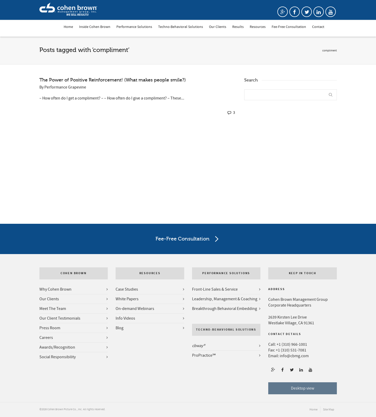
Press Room (49, 328)
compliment (329, 50)
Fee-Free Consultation (289, 27)
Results (238, 27)
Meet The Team (52, 308)
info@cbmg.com (294, 356)
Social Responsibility (57, 357)
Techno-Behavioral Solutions (180, 27)
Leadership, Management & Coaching (224, 299)
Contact (318, 27)
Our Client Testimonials (59, 318)
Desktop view (302, 388)
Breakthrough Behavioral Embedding (224, 308)
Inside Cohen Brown (94, 27)
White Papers (127, 299)
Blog (119, 328)
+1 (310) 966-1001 (292, 344)
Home (68, 27)
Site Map (328, 410)
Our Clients (217, 27)
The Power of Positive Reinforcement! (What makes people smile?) (112, 80)
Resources (258, 27)
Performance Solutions (134, 27)
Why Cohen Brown (55, 289)
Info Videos (125, 318)
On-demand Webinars (135, 308)
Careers (46, 337)
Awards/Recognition (57, 347)
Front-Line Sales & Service (215, 289)
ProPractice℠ (204, 355)
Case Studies (127, 289)
